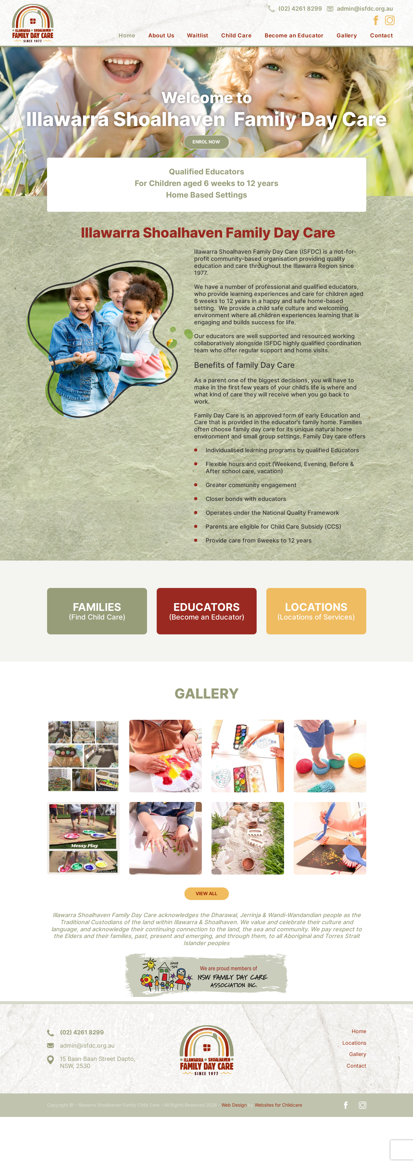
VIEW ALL (206, 940)
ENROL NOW (207, 188)
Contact (381, 35)
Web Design (234, 1152)
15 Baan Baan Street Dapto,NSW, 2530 (97, 1109)
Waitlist (197, 35)
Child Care (236, 35)
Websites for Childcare (278, 1152)
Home (127, 35)
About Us (161, 35)
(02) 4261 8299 (300, 8)
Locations (354, 1090)
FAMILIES (97, 657)
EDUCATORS (206, 657)
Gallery (347, 35)
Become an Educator (294, 35)
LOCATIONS (316, 657)
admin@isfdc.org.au (365, 8)
